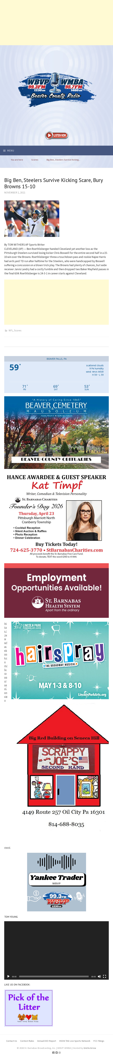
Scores (17, 330)
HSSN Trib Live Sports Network (74, 1040)
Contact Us (11, 1040)
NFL (11, 330)
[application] (56, 950)
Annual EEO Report (46, 1040)
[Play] (8, 976)
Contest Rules (27, 1040)
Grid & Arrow (90, 1047)
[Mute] (99, 976)
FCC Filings (98, 1040)
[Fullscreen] (104, 976)
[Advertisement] (56, 22)
